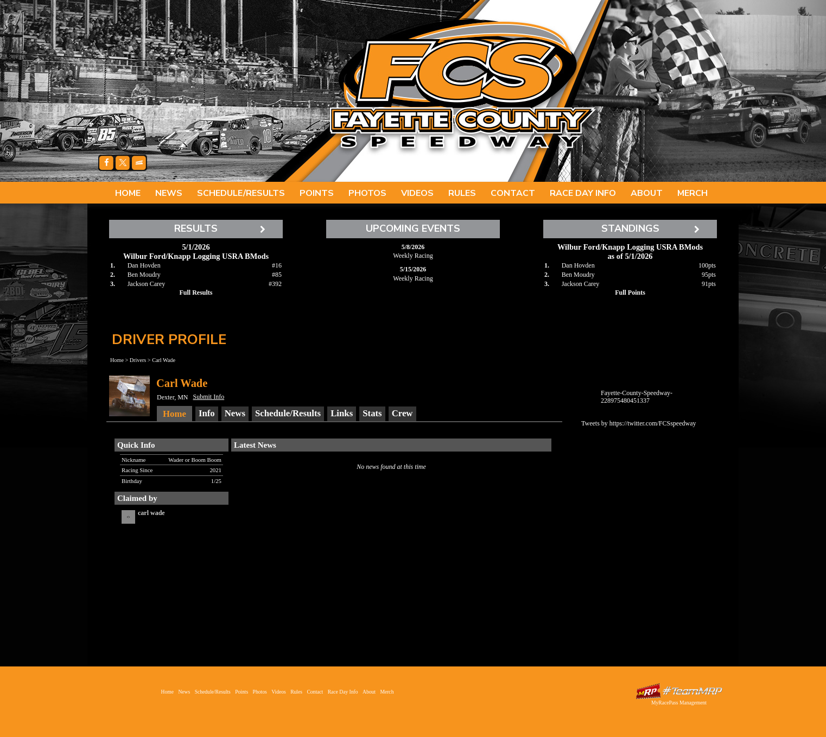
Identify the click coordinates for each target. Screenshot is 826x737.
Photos (367, 193)
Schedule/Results (241, 193)
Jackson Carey (147, 284)
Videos (417, 193)
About (647, 193)
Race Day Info (583, 193)
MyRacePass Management (679, 703)
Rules (462, 193)
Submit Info (209, 397)
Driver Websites (679, 691)
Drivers (138, 360)
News (168, 193)
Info (207, 413)
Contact (513, 193)
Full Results (195, 292)
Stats (372, 413)
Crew (402, 413)
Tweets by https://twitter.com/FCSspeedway (638, 423)
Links (342, 413)
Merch (692, 193)
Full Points (630, 292)
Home (128, 193)
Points (317, 193)
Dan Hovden (144, 265)
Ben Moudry (144, 274)
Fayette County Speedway (462, 87)
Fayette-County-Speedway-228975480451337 (636, 396)
